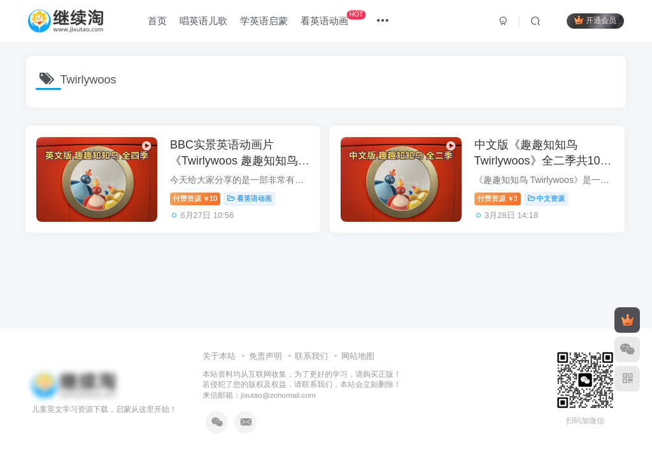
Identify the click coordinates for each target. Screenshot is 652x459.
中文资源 (550, 199)
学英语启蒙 (265, 21)
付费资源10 (198, 199)
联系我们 (311, 356)
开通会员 (594, 21)
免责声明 (265, 356)
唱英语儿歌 (205, 21)
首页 (158, 21)
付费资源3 (501, 199)
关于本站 (219, 356)
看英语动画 (334, 19)
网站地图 (357, 356)
